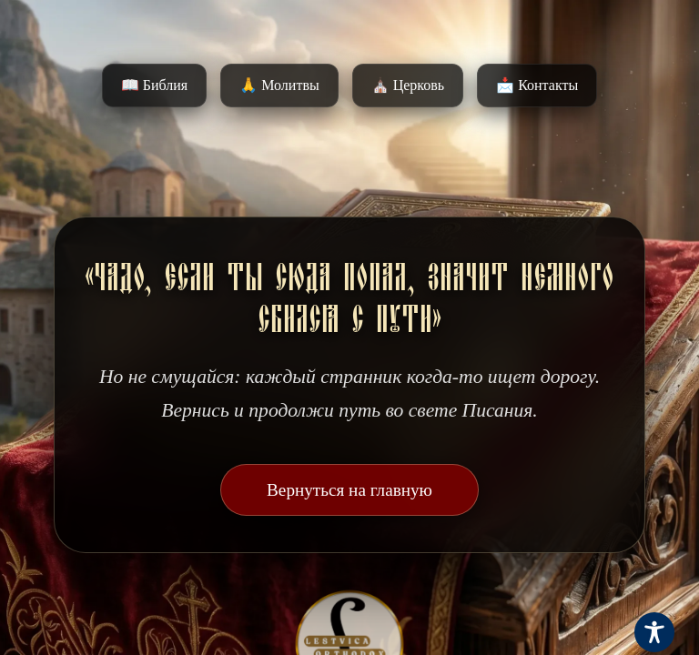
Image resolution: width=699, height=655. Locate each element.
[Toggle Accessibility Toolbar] (654, 632)
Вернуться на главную (349, 489)
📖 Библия (154, 85)
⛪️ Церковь (407, 85)
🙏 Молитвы (279, 85)
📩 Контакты (537, 85)
